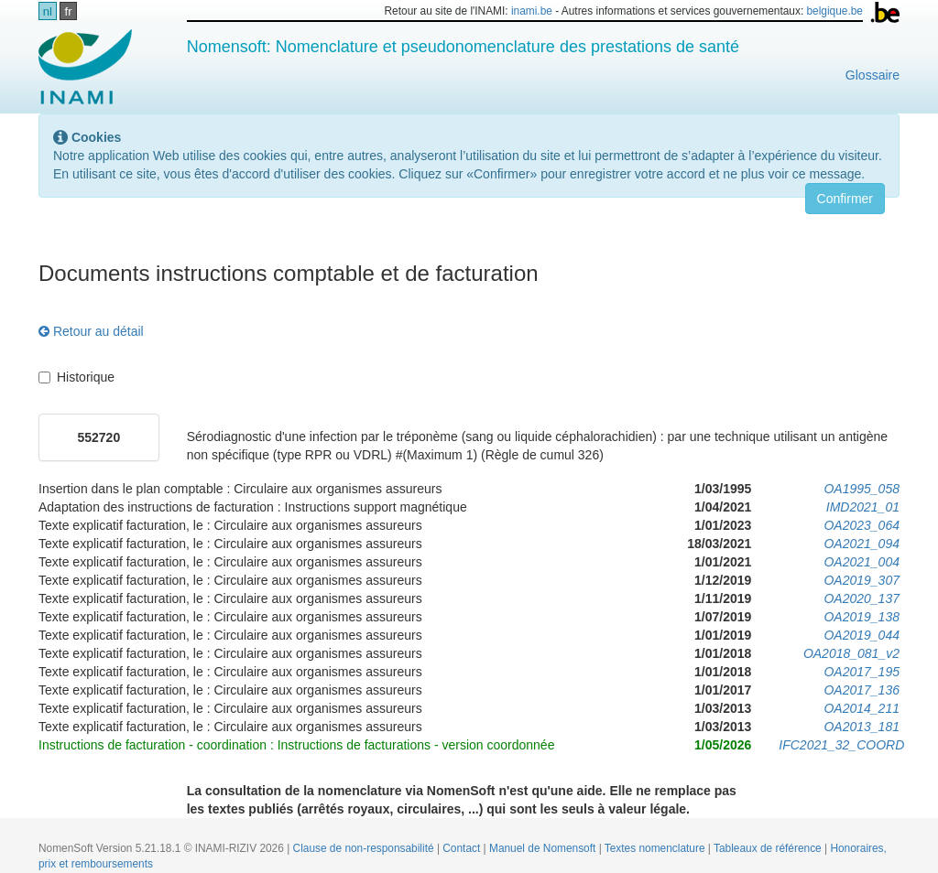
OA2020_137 (861, 598)
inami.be (531, 11)
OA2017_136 (861, 690)
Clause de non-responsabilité (365, 848)
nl (47, 11)
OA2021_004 (861, 562)
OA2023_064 (861, 525)
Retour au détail (91, 331)
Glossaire (872, 75)
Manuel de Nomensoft (544, 848)
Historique (76, 377)
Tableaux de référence (769, 848)
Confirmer (845, 198)
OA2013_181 (861, 726)
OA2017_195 (861, 671)
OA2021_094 (861, 543)
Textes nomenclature (656, 848)
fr (68, 11)
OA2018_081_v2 (851, 653)
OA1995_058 (861, 488)
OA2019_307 (861, 580)
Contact (462, 848)
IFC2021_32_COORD (841, 745)
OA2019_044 (861, 635)
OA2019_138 (861, 616)
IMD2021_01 (863, 507)
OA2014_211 (861, 708)
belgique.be (834, 11)
